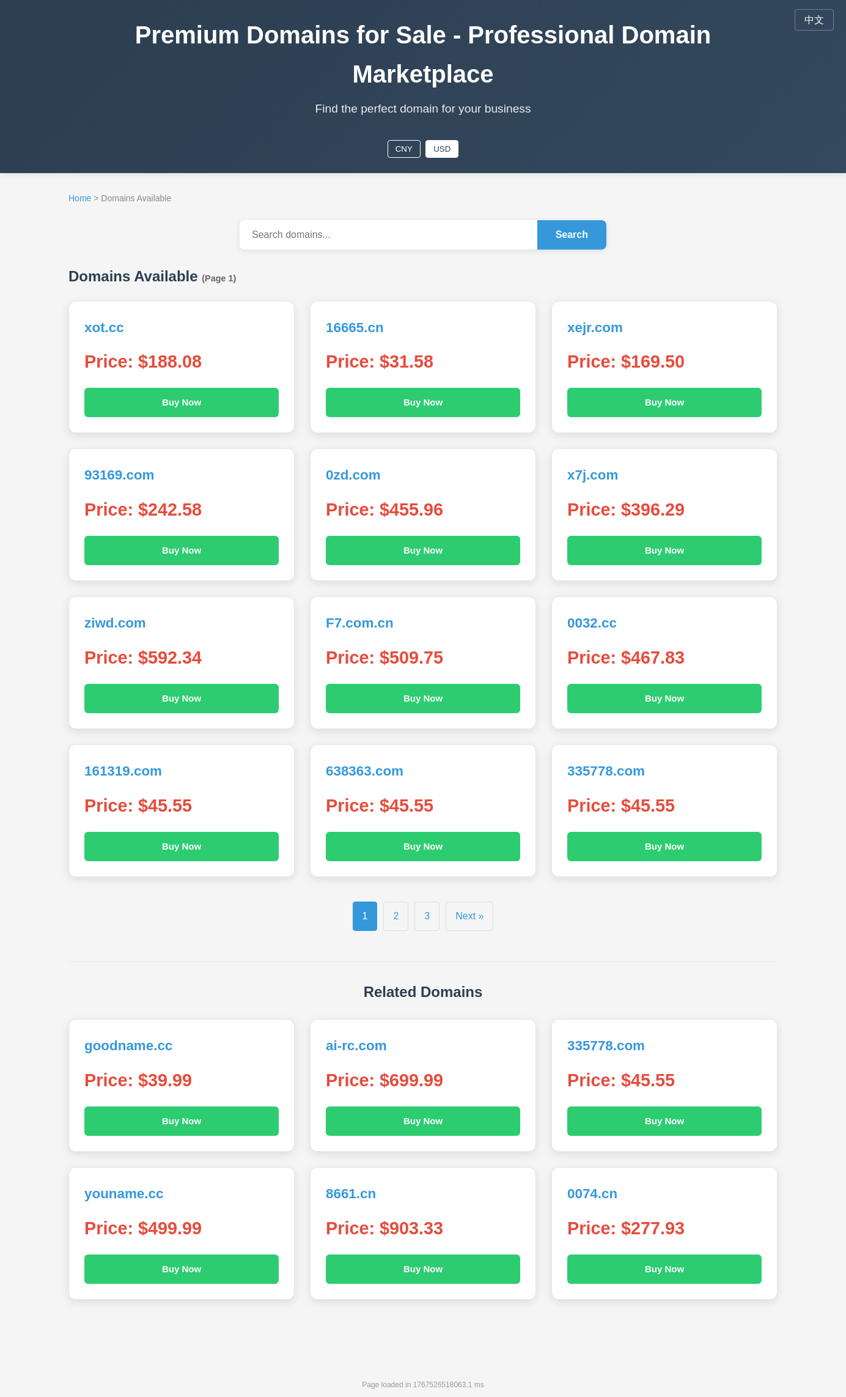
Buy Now (181, 1121)
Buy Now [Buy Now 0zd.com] (423, 550)
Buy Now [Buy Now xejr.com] (664, 402)
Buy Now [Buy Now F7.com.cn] (423, 698)
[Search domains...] (388, 235)
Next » (469, 916)
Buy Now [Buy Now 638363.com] (423, 846)
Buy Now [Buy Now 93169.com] (181, 550)
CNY (404, 149)
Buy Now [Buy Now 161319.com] (181, 846)
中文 (814, 20)
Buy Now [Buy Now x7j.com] (664, 550)
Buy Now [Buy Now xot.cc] (181, 402)
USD (442, 149)
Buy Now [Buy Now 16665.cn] (423, 402)
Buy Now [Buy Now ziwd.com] (181, 698)
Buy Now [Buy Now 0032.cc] (664, 698)
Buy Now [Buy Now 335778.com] (664, 846)
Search (572, 234)
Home (79, 198)
